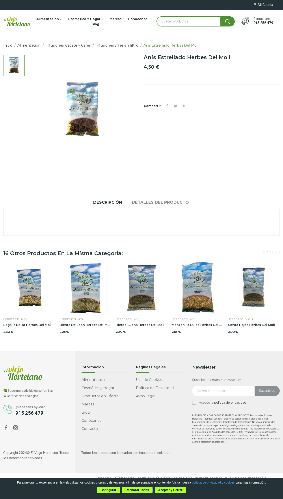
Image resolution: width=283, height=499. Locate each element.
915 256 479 (263, 22)
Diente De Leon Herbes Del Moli (85, 325)
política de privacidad (230, 403)
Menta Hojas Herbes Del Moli (251, 325)
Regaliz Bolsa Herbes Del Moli (27, 325)
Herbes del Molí (15, 319)
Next (276, 252)
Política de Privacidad (155, 388)
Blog (86, 412)
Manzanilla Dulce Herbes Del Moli (197, 325)
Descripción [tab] (107, 202)
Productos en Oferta (100, 396)
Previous (267, 252)
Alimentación (93, 380)
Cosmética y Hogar (98, 388)
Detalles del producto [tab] (160, 202)
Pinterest (184, 106)
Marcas (88, 404)
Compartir (167, 106)
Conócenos (91, 420)
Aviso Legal (145, 396)
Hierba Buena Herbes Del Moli (140, 325)
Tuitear (175, 106)
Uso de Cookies (149, 380)
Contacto (90, 429)
